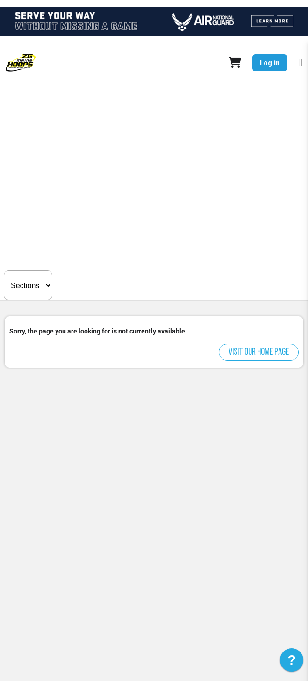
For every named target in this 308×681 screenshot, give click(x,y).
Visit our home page (259, 352)
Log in (269, 62)
